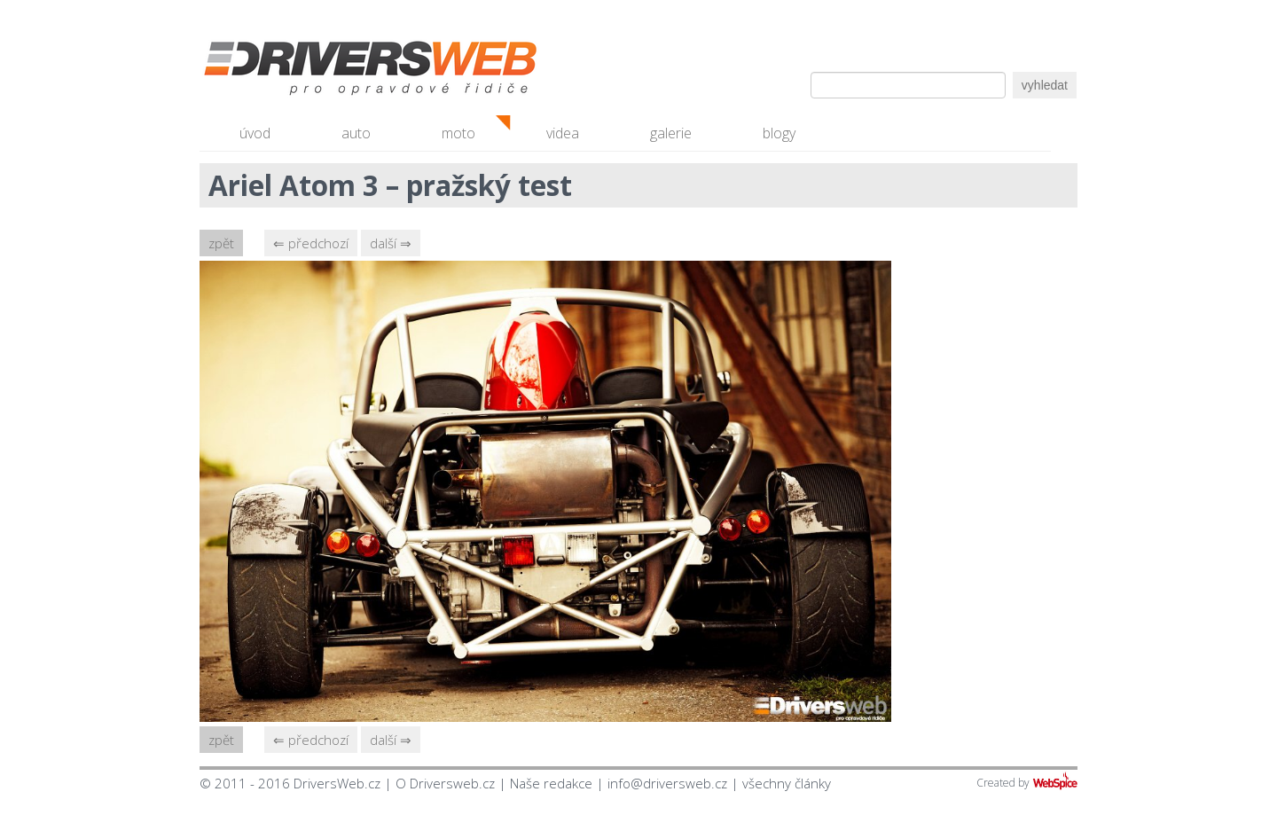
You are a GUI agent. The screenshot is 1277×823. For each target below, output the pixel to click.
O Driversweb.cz (445, 783)
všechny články (786, 783)
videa (562, 133)
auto (356, 133)
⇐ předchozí (311, 243)
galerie (671, 133)
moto (458, 133)
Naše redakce (551, 783)
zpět (221, 243)
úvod (254, 133)
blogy (779, 133)
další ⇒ (390, 243)
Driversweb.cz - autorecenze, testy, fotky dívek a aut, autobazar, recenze (333, 70)
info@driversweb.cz (667, 783)
